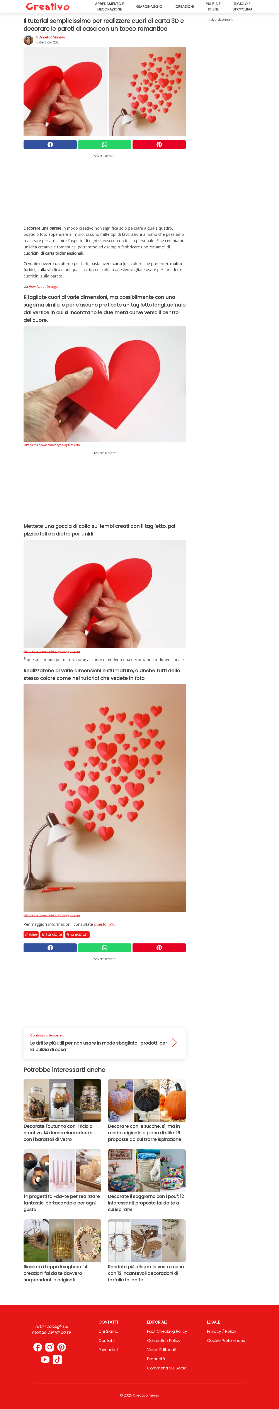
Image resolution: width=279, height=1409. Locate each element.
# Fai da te (51, 934)
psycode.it (108, 1349)
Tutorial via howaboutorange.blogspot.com (52, 445)
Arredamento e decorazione (109, 6)
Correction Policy (163, 1340)
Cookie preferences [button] (226, 1340)
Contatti (107, 1340)
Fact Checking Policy (167, 1331)
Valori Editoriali (161, 1349)
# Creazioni (77, 934)
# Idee (31, 934)
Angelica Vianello (52, 37)
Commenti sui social (167, 1368)
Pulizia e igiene (213, 6)
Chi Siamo (108, 1331)
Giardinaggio (149, 6)
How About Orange (43, 286)
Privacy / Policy (221, 1331)
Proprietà (156, 1359)
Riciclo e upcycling (242, 6)
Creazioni (184, 6)
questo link (104, 924)
